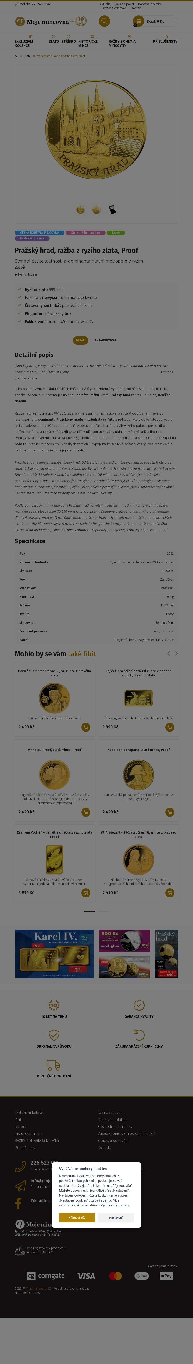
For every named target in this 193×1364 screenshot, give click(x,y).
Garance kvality (139, 1017)
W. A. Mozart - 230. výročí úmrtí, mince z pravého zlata (138, 835)
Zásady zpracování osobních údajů (127, 1134)
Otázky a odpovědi (114, 8)
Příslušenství (165, 39)
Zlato (54, 39)
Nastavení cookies (27, 1293)
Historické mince (92, 41)
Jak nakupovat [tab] (105, 340)
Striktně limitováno (85, 233)
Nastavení (116, 1217)
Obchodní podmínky (115, 1127)
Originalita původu (54, 1047)
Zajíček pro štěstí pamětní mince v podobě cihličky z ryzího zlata (138, 673)
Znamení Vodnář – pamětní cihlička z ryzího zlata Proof (54, 835)
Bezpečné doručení (54, 1076)
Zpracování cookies (115, 1205)
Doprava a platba (150, 4)
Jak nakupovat (124, 4)
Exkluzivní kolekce (31, 41)
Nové (116, 233)
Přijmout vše (77, 1217)
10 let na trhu (54, 1017)
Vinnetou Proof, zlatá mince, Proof (54, 750)
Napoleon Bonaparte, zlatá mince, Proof (138, 750)
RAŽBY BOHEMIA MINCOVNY (130, 41)
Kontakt (136, 8)
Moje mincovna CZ (38, 1289)
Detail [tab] (80, 340)
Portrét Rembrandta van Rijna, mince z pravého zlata (54, 673)
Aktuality (105, 4)
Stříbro (68, 39)
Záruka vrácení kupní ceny (139, 1047)
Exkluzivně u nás (32, 238)
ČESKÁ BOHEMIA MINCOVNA (39, 233)
